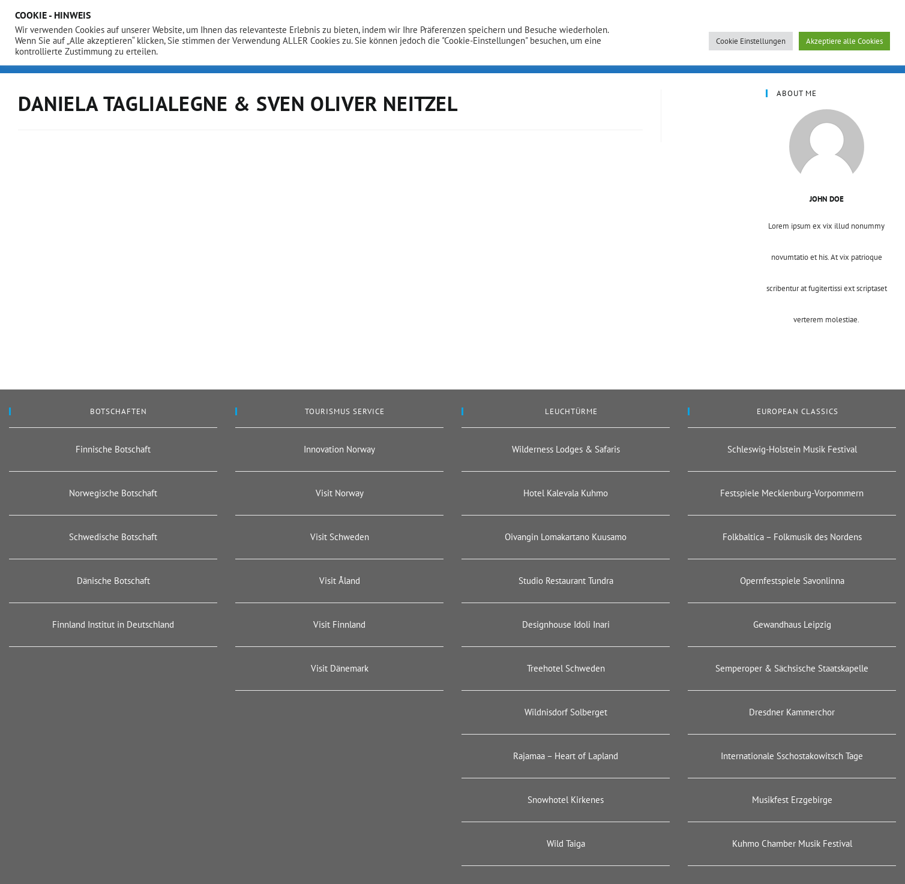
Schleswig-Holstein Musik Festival (792, 449)
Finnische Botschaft (113, 449)
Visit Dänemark (339, 668)
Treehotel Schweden (566, 668)
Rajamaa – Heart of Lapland (565, 756)
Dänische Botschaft (113, 580)
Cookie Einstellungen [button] (751, 41)
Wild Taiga (566, 843)
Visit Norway (340, 493)
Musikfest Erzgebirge (792, 799)
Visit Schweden (339, 537)
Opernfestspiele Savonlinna (792, 580)
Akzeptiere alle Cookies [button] (844, 41)
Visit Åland (339, 580)
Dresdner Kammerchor (792, 712)
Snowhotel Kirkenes (566, 799)
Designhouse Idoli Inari (566, 624)
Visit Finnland (339, 624)
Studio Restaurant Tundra (566, 580)
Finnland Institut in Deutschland (113, 624)
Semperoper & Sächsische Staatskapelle (791, 668)
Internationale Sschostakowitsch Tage (792, 756)
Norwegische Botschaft (113, 493)
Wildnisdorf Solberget (566, 712)
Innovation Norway (339, 449)
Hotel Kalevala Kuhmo (565, 493)
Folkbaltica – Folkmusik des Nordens (792, 537)
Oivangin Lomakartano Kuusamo (566, 537)
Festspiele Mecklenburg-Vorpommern (792, 493)
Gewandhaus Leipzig (792, 624)
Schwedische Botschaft (113, 537)
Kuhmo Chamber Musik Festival (792, 843)
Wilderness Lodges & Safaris (566, 449)
